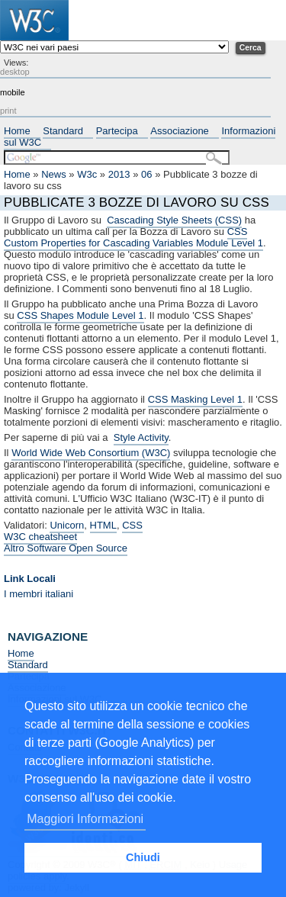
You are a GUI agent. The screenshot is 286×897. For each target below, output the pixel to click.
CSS (132, 525)
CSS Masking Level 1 (195, 399)
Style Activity (141, 437)
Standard (63, 131)
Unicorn (67, 525)
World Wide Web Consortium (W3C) (90, 452)
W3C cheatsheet (40, 536)
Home (17, 131)
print (8, 110)
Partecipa (117, 131)
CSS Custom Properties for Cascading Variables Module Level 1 (133, 237)
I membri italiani (38, 594)
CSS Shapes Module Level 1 (80, 315)
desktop (15, 71)
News (53, 174)
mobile (12, 92)
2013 (119, 174)
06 (146, 174)
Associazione (179, 131)
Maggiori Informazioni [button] (85, 818)
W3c (87, 174)
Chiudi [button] (143, 857)
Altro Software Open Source (65, 548)
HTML (103, 525)
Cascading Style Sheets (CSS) (174, 220)
